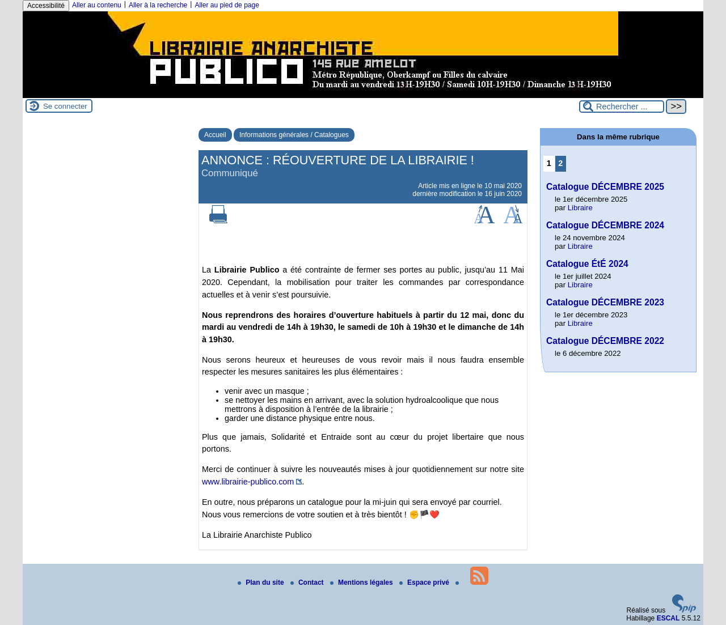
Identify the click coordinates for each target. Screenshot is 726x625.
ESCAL (668, 618)
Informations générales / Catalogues (294, 135)
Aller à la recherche (158, 5)
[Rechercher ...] (621, 106)
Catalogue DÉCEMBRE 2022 (605, 341)
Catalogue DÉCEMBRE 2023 (605, 302)
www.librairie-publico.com (248, 481)
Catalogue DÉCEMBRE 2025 (605, 187)
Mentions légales (362, 582)
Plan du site (262, 582)
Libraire (580, 207)
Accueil (215, 135)
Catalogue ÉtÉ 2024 (587, 264)
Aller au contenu (96, 5)
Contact (308, 582)
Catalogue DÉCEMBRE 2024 (605, 225)
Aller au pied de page (227, 5)
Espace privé (425, 582)
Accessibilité (46, 6)
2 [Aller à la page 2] (560, 163)
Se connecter (65, 106)
